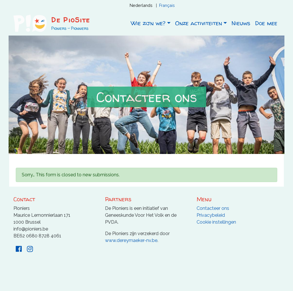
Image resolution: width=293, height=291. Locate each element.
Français (167, 5)
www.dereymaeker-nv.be (131, 240)
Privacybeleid (211, 215)
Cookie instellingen (216, 222)
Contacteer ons (213, 208)
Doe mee (266, 23)
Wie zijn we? (148, 23)
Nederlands (141, 5)
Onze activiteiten (198, 23)
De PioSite (70, 20)
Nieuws (240, 23)
